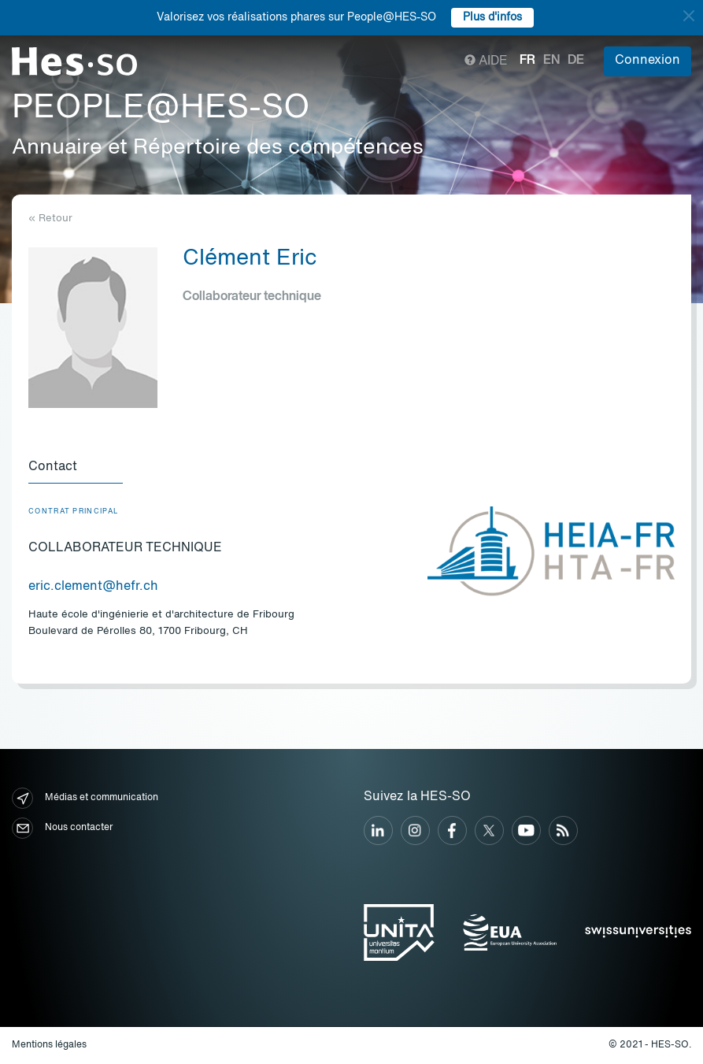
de (576, 60)
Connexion (647, 60)
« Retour (50, 218)
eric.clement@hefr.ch (93, 586)
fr (527, 60)
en (551, 60)
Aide (486, 61)
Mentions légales (49, 1045)
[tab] (75, 468)
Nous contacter (62, 828)
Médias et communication (85, 798)
